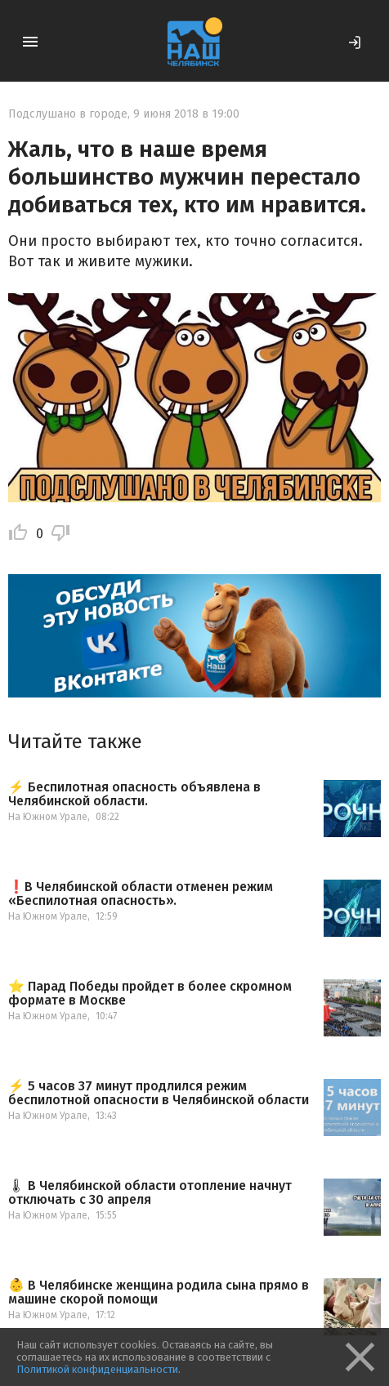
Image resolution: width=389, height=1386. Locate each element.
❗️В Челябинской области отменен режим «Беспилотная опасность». (140, 894)
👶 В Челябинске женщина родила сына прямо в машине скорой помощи (158, 1292)
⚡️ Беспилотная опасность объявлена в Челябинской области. (134, 794)
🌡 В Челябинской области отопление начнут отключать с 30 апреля (150, 1193)
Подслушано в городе (67, 114)
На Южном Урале (47, 816)
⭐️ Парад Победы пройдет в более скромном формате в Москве (150, 993)
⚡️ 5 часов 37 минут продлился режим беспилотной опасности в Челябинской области (158, 1093)
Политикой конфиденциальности (97, 1369)
